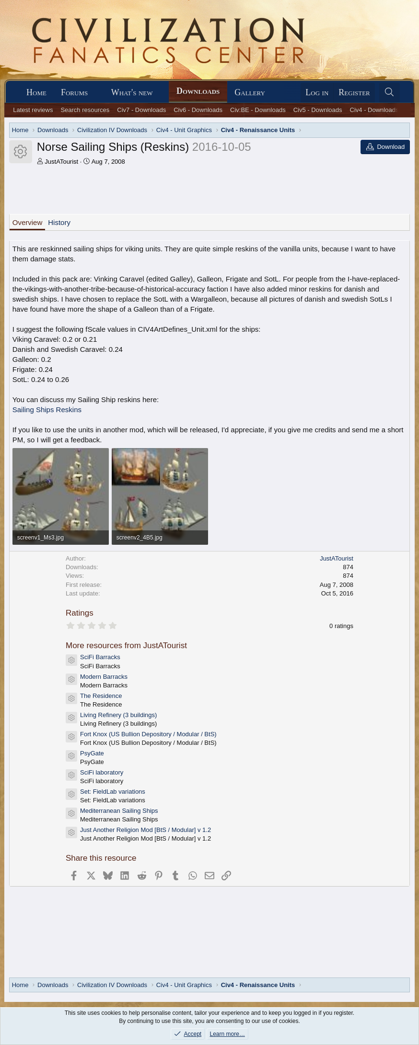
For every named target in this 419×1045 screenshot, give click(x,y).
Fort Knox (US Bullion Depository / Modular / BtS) (148, 734)
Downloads (198, 91)
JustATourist (61, 161)
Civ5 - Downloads (317, 109)
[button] (96, 92)
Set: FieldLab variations (112, 791)
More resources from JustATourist (126, 645)
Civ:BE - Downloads (258, 109)
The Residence (101, 695)
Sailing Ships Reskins (46, 409)
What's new (132, 92)
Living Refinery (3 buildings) (118, 715)
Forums (74, 92)
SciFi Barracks (100, 657)
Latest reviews (33, 109)
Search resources (84, 109)
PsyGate (92, 753)
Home (36, 92)
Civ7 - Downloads (141, 109)
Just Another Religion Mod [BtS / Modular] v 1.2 (145, 829)
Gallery (249, 92)
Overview (27, 222)
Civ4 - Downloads (374, 109)
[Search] (389, 92)
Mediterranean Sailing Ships (119, 810)
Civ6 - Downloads (198, 109)
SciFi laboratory (101, 772)
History (59, 222)
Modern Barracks (104, 676)
